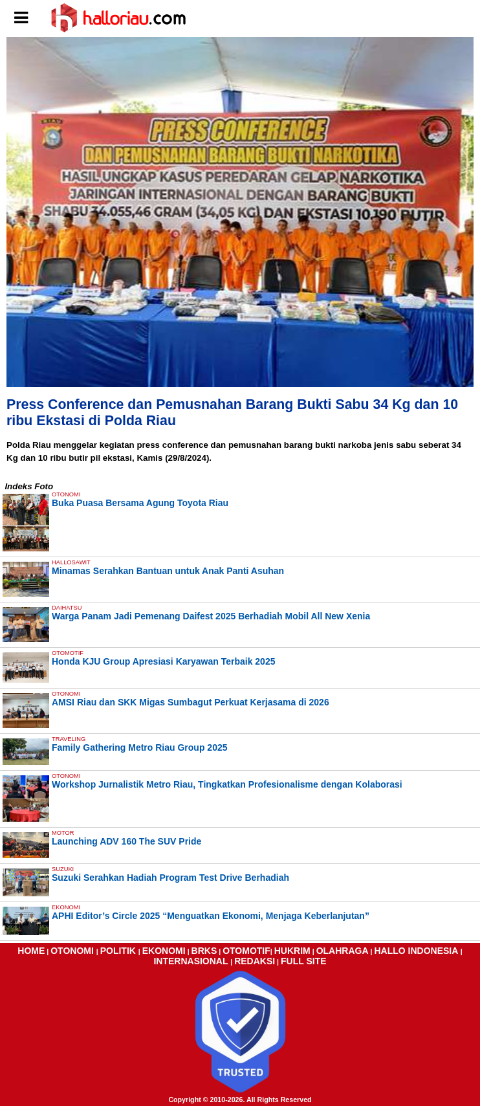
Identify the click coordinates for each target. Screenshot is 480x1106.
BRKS (204, 951)
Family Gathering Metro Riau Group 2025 (140, 747)
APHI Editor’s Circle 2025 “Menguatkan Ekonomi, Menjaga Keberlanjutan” (210, 916)
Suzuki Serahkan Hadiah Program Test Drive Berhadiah (170, 877)
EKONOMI (164, 951)
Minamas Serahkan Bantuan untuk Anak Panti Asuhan (168, 571)
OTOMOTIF (246, 951)
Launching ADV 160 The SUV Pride (126, 841)
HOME (31, 951)
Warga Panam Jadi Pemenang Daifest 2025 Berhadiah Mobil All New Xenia (211, 616)
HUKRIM (292, 951)
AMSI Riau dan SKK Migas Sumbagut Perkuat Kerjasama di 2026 (190, 702)
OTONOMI (73, 951)
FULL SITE (304, 961)
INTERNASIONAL (191, 961)
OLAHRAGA (342, 951)
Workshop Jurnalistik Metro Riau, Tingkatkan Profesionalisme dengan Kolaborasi (227, 784)
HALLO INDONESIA (417, 951)
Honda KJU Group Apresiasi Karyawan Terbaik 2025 (163, 661)
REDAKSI (254, 961)
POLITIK (119, 951)
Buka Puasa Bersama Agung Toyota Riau (140, 503)
